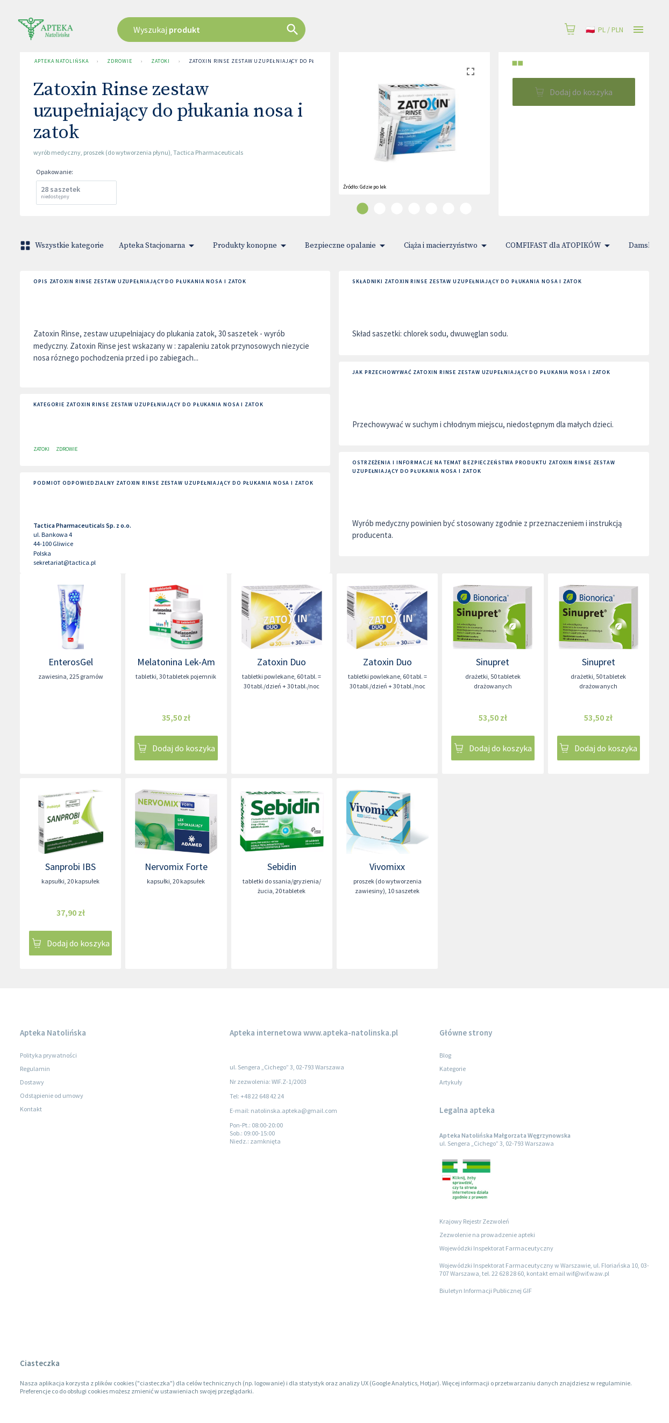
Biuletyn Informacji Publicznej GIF (485, 1291)
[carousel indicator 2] (379, 208)
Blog (445, 1055)
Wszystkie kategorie (63, 245)
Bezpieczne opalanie (346, 245)
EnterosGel (70, 662)
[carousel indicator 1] (362, 208)
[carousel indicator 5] (431, 208)
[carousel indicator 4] (414, 208)
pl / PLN (604, 30)
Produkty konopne (251, 245)
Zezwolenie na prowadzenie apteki (487, 1235)
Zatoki (160, 61)
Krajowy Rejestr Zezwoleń (474, 1221)
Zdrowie (119, 61)
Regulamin (35, 1069)
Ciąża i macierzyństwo (447, 245)
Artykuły (450, 1082)
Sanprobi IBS (70, 866)
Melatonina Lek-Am (176, 662)
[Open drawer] (638, 30)
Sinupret (492, 662)
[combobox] (265, 29)
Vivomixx (387, 866)
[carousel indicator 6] (448, 208)
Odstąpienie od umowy (51, 1095)
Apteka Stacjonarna (158, 245)
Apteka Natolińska (61, 61)
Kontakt (31, 1109)
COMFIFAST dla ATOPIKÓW (559, 245)
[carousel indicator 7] (465, 208)
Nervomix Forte (176, 866)
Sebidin (281, 866)
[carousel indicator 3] (396, 208)
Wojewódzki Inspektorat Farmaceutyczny (496, 1248)
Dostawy (32, 1082)
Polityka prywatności (48, 1055)
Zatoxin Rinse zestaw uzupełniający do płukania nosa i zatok (281, 61)
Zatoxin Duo (281, 662)
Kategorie (452, 1069)
